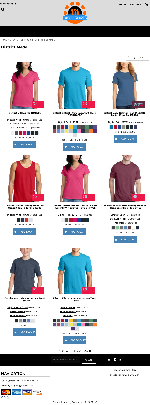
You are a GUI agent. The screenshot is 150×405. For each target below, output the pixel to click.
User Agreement (10, 380)
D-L (34, 40)
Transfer (118, 222)
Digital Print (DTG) (17, 119)
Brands (25, 40)
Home (4, 40)
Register (135, 4)
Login (122, 4)
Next (68, 351)
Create (14, 40)
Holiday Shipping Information (18, 385)
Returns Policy (30, 380)
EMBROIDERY (17, 123)
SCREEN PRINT (18, 127)
